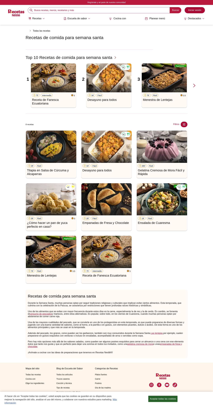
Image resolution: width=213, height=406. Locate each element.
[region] (106, 399)
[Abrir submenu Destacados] (194, 18)
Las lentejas (157, 333)
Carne (97, 379)
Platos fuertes (101, 374)
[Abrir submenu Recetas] (36, 18)
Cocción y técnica (64, 383)
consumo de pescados (40, 314)
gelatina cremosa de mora (140, 344)
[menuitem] (36, 19)
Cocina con (117, 18)
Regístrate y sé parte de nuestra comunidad (106, 2)
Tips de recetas (63, 388)
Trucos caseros (63, 379)
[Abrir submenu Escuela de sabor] (77, 18)
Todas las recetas (41, 31)
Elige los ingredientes (35, 383)
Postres (98, 383)
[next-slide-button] (194, 85)
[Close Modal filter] (184, 124)
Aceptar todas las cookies (163, 399)
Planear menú (155, 18)
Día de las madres (103, 388)
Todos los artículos (64, 374)
